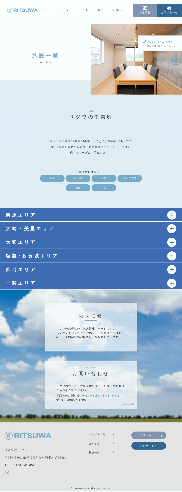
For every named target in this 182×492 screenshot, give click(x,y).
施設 (100, 11)
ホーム (64, 11)
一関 (120, 188)
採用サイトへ (152, 449)
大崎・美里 (91, 179)
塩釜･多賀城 (62, 188)
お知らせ (118, 11)
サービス (83, 11)
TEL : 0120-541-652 (20, 466)
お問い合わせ (152, 437)
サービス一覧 (98, 435)
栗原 (62, 179)
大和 (120, 179)
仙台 (91, 188)
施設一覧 (95, 453)
